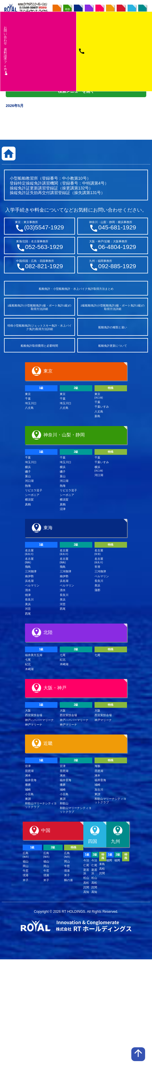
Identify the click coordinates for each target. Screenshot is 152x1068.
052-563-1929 (44, 246)
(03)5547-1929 (44, 227)
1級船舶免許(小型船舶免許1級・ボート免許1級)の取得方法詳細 (39, 307)
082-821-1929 (44, 266)
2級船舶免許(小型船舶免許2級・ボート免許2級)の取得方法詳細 (113, 307)
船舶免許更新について (112, 345)
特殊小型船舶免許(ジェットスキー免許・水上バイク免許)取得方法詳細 (39, 327)
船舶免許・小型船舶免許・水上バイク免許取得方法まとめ (76, 288)
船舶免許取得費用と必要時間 (39, 345)
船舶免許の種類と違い (112, 327)
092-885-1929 (117, 266)
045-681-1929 (117, 227)
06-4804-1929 (117, 246)
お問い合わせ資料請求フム (6, 50)
